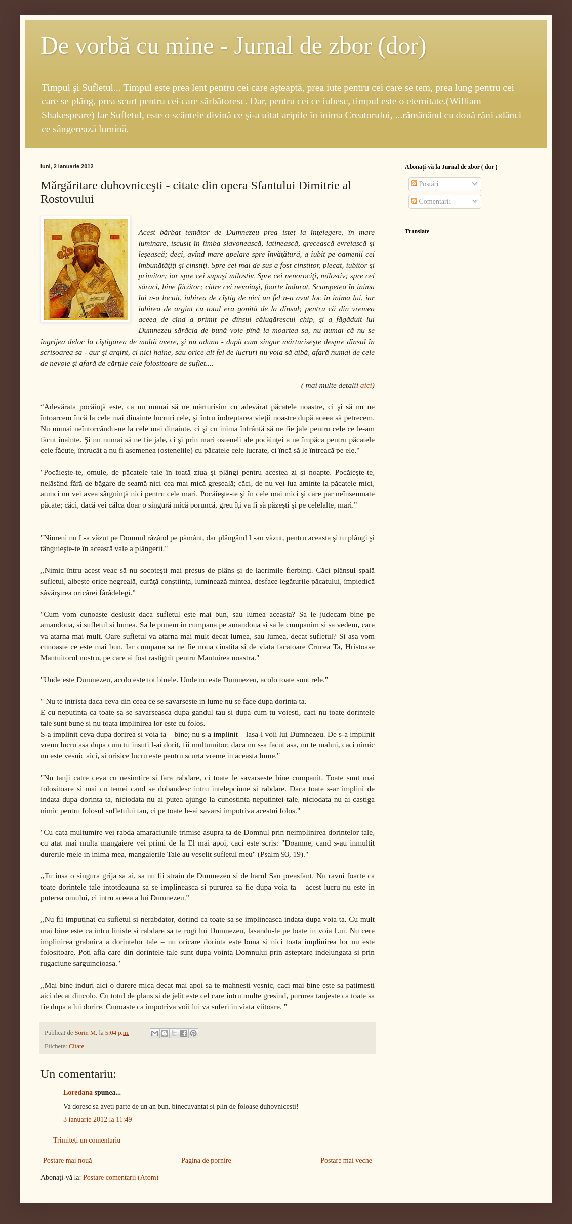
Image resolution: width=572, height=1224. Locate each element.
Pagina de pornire (206, 1160)
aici (366, 385)
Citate (76, 1046)
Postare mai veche (346, 1160)
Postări (424, 184)
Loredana (78, 1092)
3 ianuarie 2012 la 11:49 (97, 1119)
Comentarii (431, 201)
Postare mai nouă (67, 1160)
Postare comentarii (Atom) (120, 1177)
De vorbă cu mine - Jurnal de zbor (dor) (233, 45)
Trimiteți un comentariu (86, 1140)
